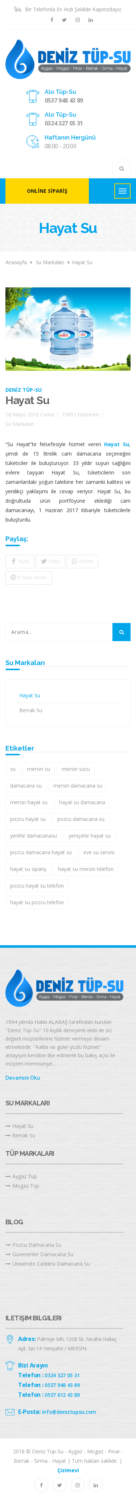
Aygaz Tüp (21, 1176)
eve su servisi (99, 852)
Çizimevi (68, 1470)
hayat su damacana (82, 802)
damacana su (26, 785)
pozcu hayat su (28, 818)
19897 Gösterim (80, 414)
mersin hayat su (29, 802)
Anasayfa (16, 262)
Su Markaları (50, 262)
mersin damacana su (77, 785)
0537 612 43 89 (62, 1394)
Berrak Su (30, 710)
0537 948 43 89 (64, 100)
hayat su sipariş (28, 868)
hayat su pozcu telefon (37, 902)
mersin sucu (76, 768)
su (13, 768)
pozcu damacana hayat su (41, 852)
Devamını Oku (22, 1078)
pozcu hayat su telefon (37, 885)
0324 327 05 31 (64, 123)
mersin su (38, 768)
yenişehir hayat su (90, 835)
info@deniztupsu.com (69, 1411)
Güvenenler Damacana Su (39, 1254)
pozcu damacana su (80, 818)
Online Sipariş (47, 190)
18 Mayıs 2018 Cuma (29, 414)
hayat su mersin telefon (86, 868)
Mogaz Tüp (22, 1185)
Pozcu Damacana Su (33, 1244)
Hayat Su (82, 262)
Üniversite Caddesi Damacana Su (47, 1263)
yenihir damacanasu (33, 835)
